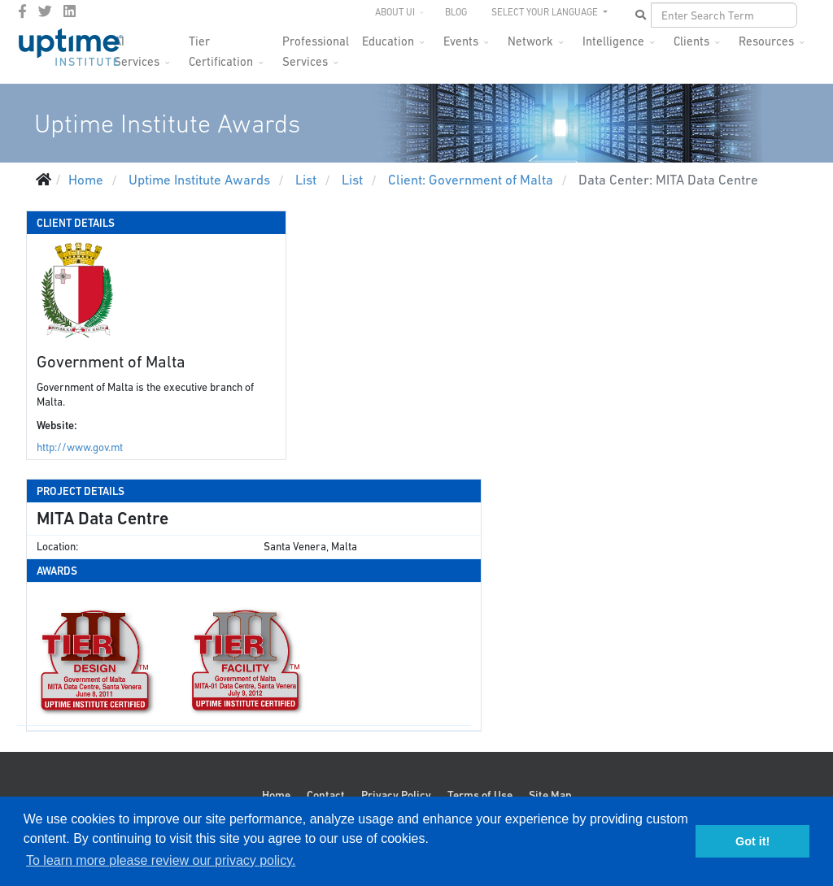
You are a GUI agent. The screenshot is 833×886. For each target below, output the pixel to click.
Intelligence (613, 41)
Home (276, 794)
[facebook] (22, 11)
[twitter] (45, 11)
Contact (326, 794)
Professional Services (315, 46)
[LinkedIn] (69, 11)
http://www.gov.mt (80, 447)
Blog (456, 12)
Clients (691, 41)
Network (530, 41)
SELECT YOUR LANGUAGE (545, 12)
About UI (395, 12)
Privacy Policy (396, 794)
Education (388, 41)
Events (460, 41)
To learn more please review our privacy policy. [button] (160, 860)
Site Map (550, 794)
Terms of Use (479, 794)
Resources (766, 41)
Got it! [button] (752, 841)
